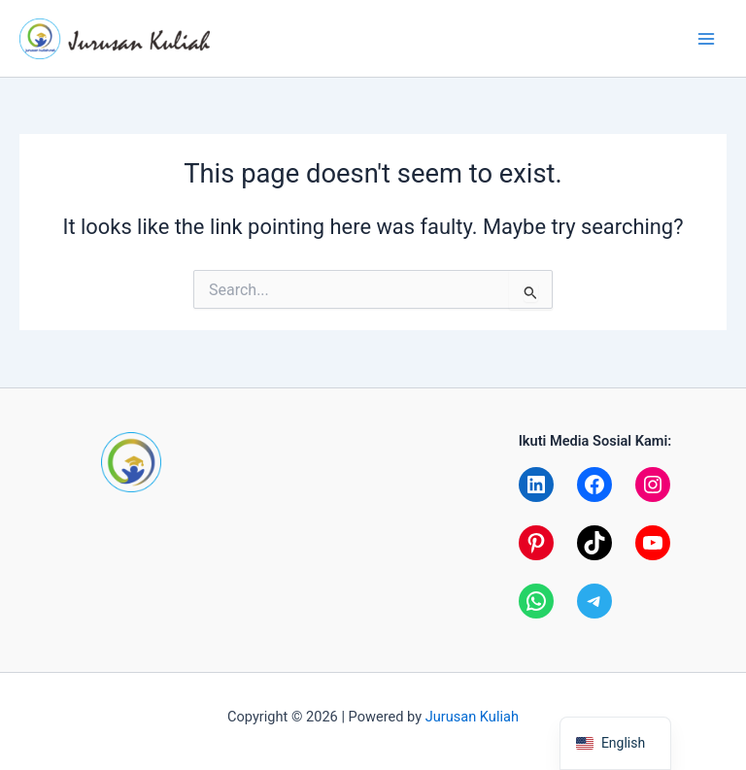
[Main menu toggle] (706, 38)
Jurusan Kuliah (472, 716)
